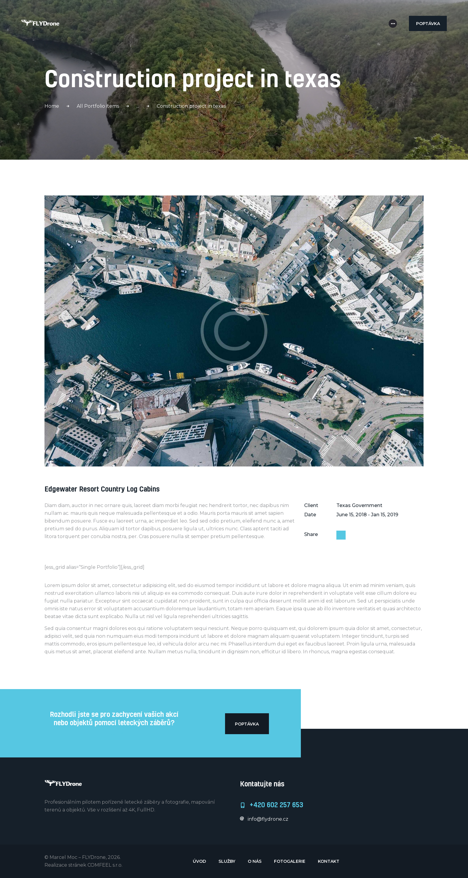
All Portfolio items (98, 106)
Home (51, 106)
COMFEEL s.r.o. (104, 865)
